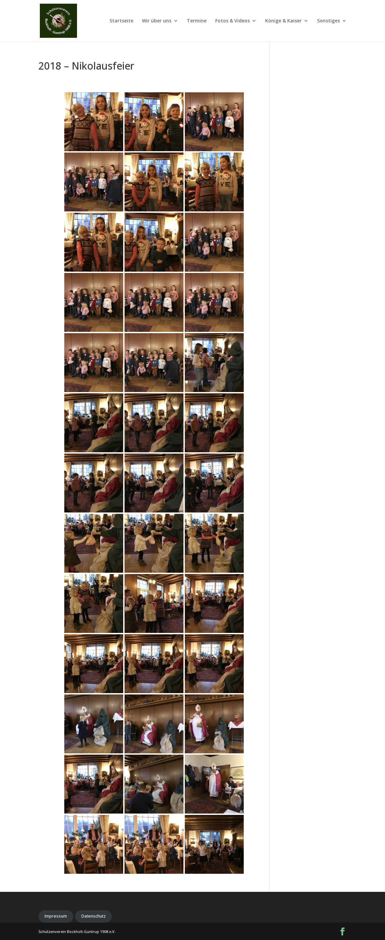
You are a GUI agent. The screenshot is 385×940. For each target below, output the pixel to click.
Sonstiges (328, 21)
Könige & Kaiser (283, 21)
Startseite (121, 21)
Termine (197, 21)
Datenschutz (93, 916)
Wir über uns (156, 21)
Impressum (56, 916)
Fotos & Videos (232, 21)
